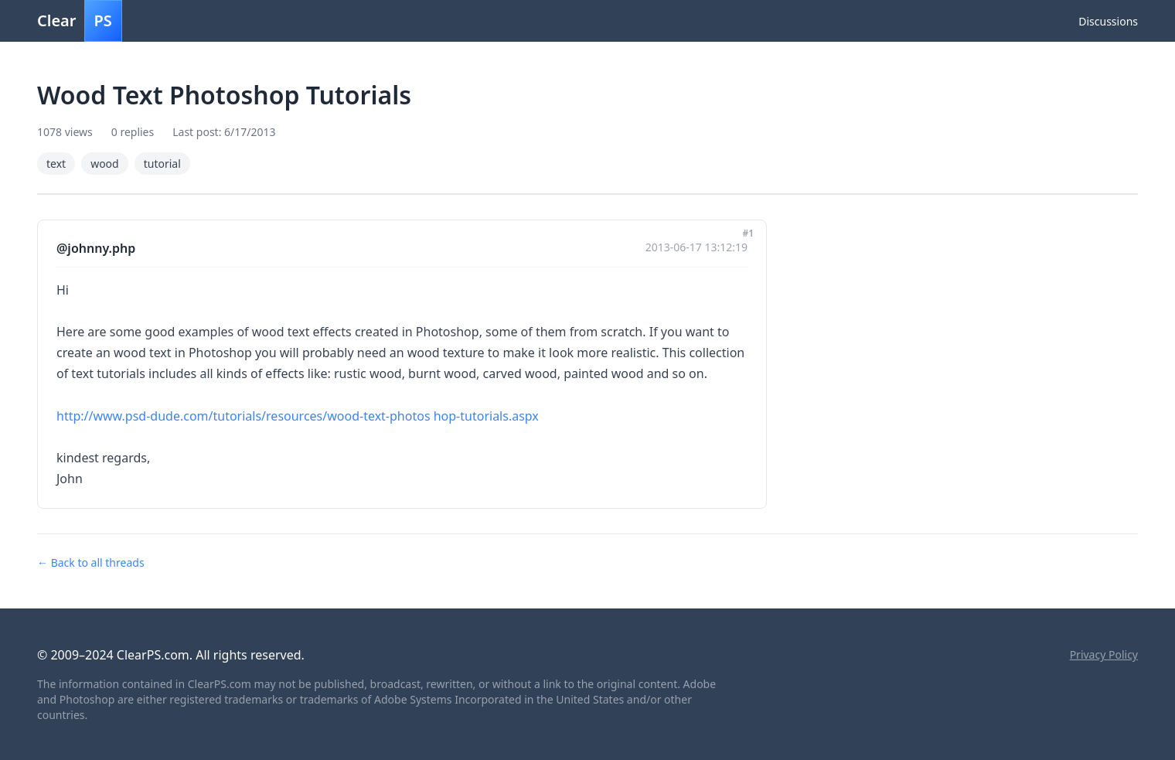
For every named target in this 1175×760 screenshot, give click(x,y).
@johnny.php (95, 248)
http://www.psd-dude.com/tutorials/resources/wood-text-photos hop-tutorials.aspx (297, 415)
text (56, 163)
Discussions (1108, 21)
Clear (79, 21)
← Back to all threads (91, 562)
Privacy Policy (1104, 654)
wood (104, 163)
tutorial (162, 163)
